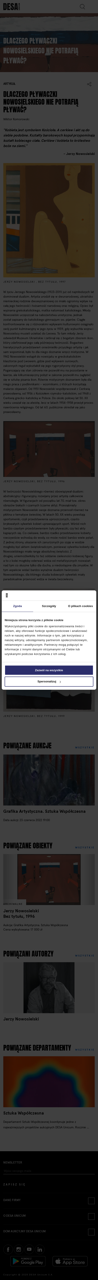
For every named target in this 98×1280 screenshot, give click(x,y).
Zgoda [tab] (17, 606)
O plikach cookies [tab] (80, 606)
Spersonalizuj (49, 681)
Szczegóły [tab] (49, 606)
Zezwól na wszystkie (49, 670)
